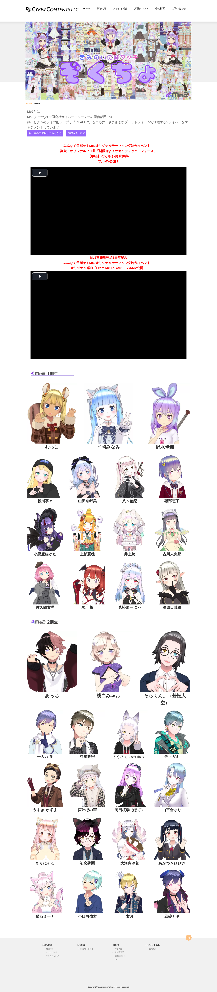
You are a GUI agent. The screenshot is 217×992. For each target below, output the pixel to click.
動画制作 (49, 949)
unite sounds (120, 956)
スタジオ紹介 (120, 8)
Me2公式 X (76, 133)
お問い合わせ (179, 8)
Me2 (117, 960)
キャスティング (52, 956)
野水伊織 (118, 949)
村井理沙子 (119, 952)
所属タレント (141, 8)
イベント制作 (51, 952)
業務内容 (101, 8)
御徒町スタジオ (86, 949)
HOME (86, 8)
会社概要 (160, 8)
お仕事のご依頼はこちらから (45, 133)
